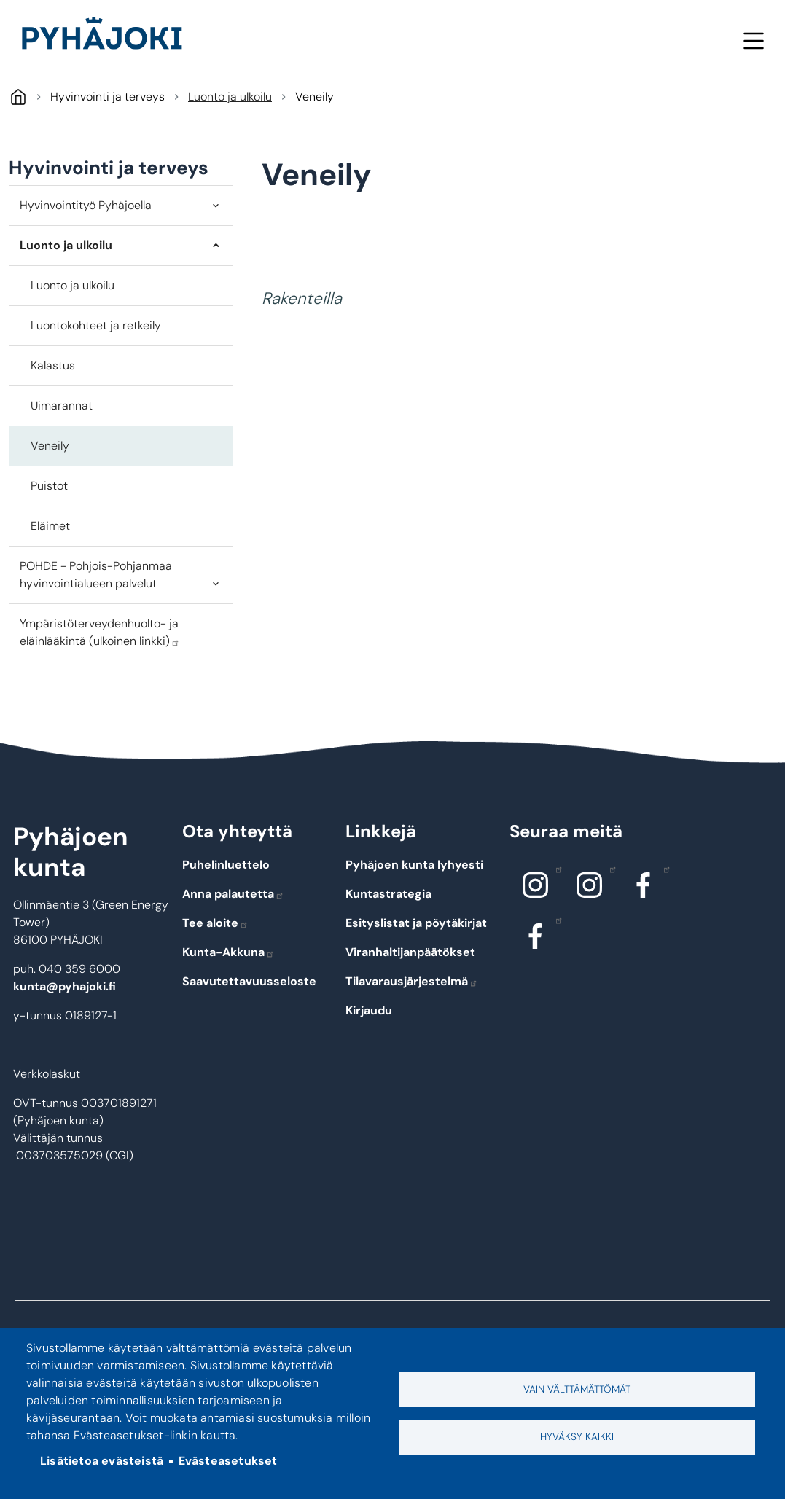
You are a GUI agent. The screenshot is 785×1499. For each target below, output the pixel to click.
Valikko (753, 40)
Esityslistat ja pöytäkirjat (416, 923)
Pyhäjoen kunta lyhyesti (414, 864)
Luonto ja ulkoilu (230, 96)
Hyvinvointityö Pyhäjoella (86, 205)
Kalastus (53, 365)
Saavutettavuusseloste (249, 981)
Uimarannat (62, 405)
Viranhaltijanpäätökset (410, 952)
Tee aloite (215, 923)
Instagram (555, 869)
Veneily (50, 445)
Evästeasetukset (228, 1460)
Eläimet (50, 525)
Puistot (49, 485)
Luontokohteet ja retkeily (96, 325)
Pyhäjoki (18, 96)
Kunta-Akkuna (228, 952)
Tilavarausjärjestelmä (411, 981)
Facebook (663, 869)
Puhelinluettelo (226, 864)
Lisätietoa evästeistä (101, 1460)
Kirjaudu (368, 1010)
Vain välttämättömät (576, 1389)
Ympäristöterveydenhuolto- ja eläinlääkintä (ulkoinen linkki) (100, 632)
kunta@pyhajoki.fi (64, 986)
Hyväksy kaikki (577, 1436)
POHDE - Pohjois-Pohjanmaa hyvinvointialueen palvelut (96, 574)
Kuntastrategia (388, 893)
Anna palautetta (233, 893)
